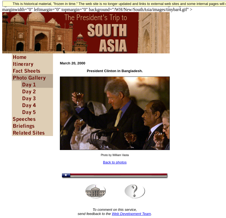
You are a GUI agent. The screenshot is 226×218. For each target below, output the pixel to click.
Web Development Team (131, 214)
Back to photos (115, 162)
